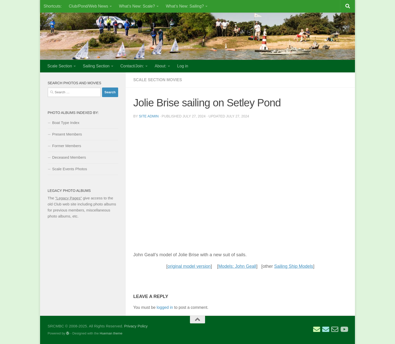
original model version (188, 266)
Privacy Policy (136, 326)
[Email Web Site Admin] (334, 329)
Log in (182, 66)
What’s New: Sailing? (185, 6)
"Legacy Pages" (68, 198)
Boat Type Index (65, 122)
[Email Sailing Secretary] (316, 329)
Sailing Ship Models (294, 266)
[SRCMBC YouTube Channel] (343, 329)
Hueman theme (111, 333)
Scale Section (59, 66)
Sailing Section (96, 66)
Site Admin (149, 116)
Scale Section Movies (158, 80)
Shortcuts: (53, 6)
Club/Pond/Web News (88, 6)
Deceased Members (69, 157)
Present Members (67, 134)
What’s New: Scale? (137, 6)
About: (160, 66)
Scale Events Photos (69, 169)
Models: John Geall (237, 266)
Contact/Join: (132, 66)
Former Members (66, 146)
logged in (165, 307)
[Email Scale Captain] (325, 329)
